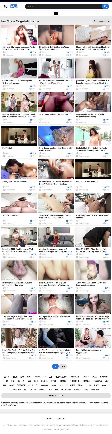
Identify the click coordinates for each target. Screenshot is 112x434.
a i (50, 377)
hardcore (74, 377)
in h (36, 381)
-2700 (53, 381)
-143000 (63, 381)
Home (49, 419)
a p (45, 377)
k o (22, 377)
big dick (44, 381)
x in (18, 381)
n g (12, 381)
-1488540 (86, 381)
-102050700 (61, 377)
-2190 (14, 377)
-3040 (6, 377)
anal (29, 377)
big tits (77, 390)
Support (61, 419)
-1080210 (74, 381)
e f (90, 385)
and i (72, 385)
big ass (37, 377)
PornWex (53, 429)
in (66, 385)
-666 (29, 381)
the (56, 390)
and (25, 390)
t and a (85, 377)
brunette (106, 385)
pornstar (98, 381)
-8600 (94, 377)
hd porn (104, 377)
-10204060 (66, 389)
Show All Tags (56, 396)
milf (106, 381)
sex (60, 385)
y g (50, 390)
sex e (54, 385)
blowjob (21, 385)
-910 (30, 385)
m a (80, 385)
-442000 (42, 390)
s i (37, 385)
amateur (95, 390)
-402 (11, 385)
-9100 (5, 381)
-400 (4, 385)
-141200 (17, 389)
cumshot (45, 385)
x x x (96, 385)
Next (63, 366)
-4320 (33, 389)
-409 (86, 389)
